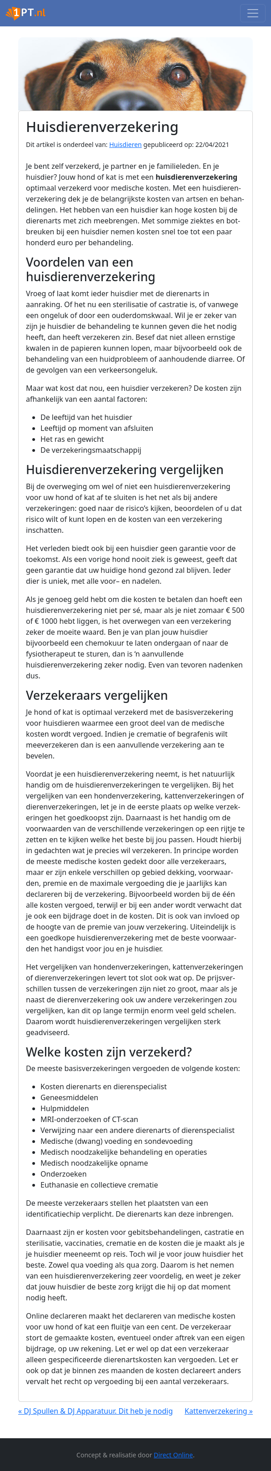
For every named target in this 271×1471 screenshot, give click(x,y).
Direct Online (173, 1455)
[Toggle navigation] (253, 13)
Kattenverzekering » (219, 1411)
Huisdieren (125, 144)
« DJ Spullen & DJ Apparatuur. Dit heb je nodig (95, 1411)
